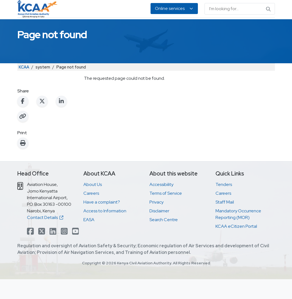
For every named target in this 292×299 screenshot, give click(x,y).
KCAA (24, 86)
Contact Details (45, 237)
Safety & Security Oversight (39, 27)
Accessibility (161, 204)
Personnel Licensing (93, 27)
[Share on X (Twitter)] (42, 121)
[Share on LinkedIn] (61, 121)
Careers (91, 213)
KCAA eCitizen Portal (236, 246)
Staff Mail (224, 222)
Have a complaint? (101, 222)
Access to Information (104, 231)
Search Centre (163, 239)
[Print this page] (22, 162)
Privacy (156, 222)
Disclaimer (159, 231)
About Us (260, 27)
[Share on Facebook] (22, 121)
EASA (243, 28)
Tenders (223, 204)
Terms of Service (165, 213)
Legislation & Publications (194, 27)
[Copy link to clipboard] (22, 136)
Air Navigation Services (142, 27)
